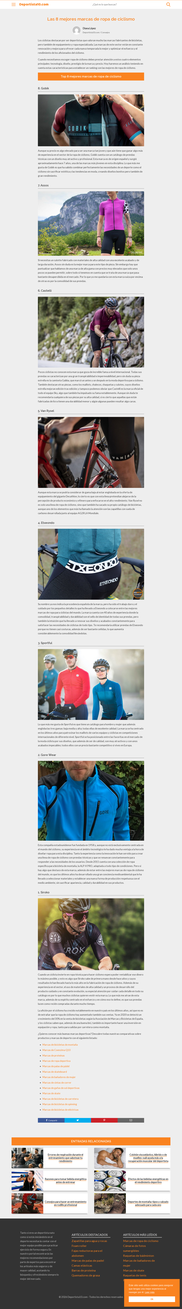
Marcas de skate (51, 1093)
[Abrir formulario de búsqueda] (168, 4)
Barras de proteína (84, 1270)
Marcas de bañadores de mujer (59, 1077)
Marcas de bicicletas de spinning (60, 1104)
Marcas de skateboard (55, 1071)
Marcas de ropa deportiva (56, 1060)
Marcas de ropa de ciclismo (140, 1241)
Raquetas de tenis (134, 1275)
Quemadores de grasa (86, 1275)
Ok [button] (151, 1299)
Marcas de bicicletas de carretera (60, 1098)
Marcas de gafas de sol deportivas (61, 1087)
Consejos (105, 32)
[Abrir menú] (14, 4)
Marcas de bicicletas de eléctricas (61, 1109)
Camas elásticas (82, 1265)
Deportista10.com (34, 4)
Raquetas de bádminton (138, 1255)
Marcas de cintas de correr (57, 1082)
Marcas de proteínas (54, 1055)
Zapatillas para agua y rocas (89, 1241)
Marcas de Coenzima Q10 (56, 1050)
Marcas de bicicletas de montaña (60, 1044)
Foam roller (79, 1245)
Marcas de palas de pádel (56, 1066)
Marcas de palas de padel (88, 1260)
